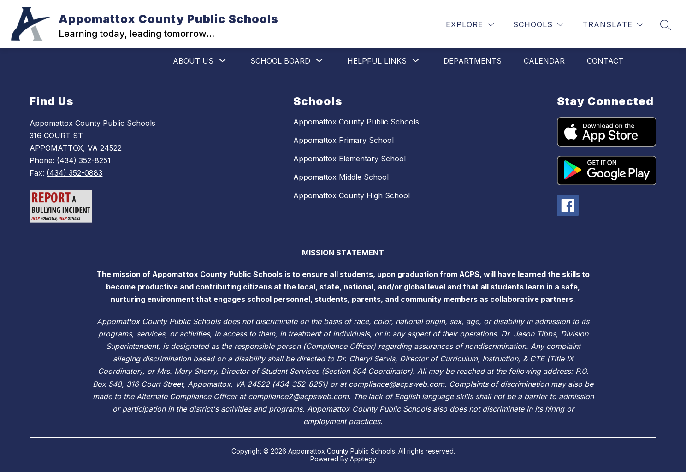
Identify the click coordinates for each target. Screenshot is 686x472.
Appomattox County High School (351, 195)
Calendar (544, 60)
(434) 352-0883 (74, 172)
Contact (605, 60)
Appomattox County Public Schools (356, 121)
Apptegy (363, 459)
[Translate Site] (612, 24)
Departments (473, 60)
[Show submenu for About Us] (193, 60)
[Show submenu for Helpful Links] (377, 60)
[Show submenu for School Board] (280, 60)
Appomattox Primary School (343, 140)
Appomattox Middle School (341, 177)
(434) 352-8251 (84, 160)
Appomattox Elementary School (349, 158)
